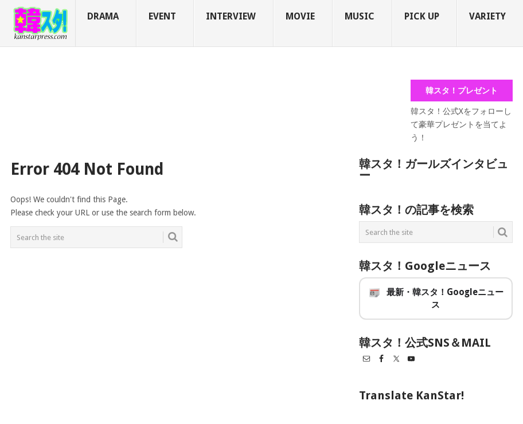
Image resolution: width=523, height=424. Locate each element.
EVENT (162, 16)
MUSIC (359, 16)
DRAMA (103, 16)
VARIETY (487, 16)
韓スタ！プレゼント (462, 90)
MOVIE (300, 16)
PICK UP (421, 16)
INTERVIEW (231, 16)
